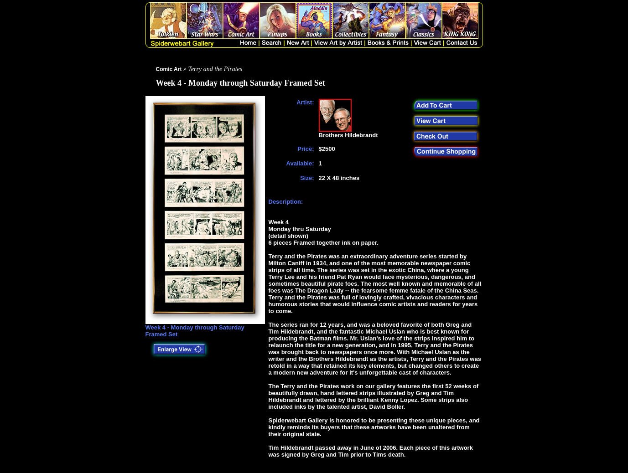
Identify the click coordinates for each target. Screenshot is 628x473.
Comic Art (169, 69)
